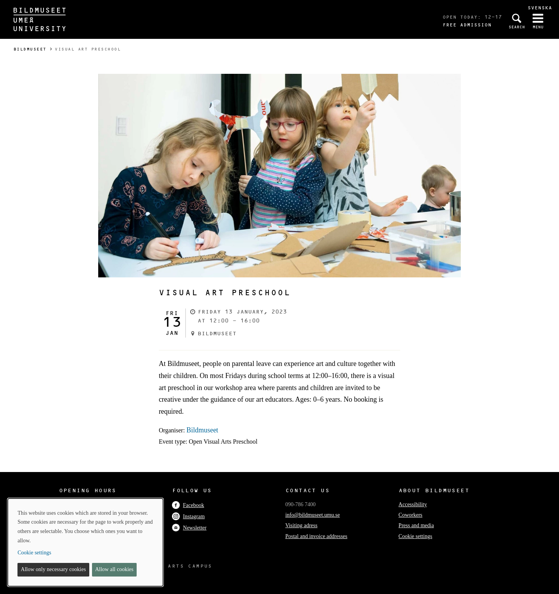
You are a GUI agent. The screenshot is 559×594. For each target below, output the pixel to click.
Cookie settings (415, 536)
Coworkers (410, 515)
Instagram (188, 516)
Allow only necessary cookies (53, 569)
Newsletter (189, 528)
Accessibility (413, 504)
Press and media (416, 525)
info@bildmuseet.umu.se (312, 515)
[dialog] (85, 542)
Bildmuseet (30, 49)
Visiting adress (301, 525)
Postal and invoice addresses (316, 536)
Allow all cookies (114, 569)
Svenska (540, 7)
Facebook (188, 505)
